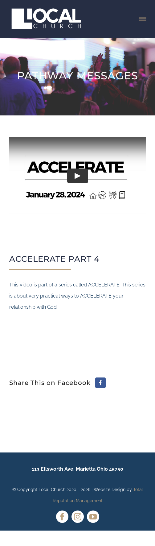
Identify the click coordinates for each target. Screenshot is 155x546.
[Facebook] (100, 383)
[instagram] (77, 517)
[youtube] (93, 517)
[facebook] (62, 517)
